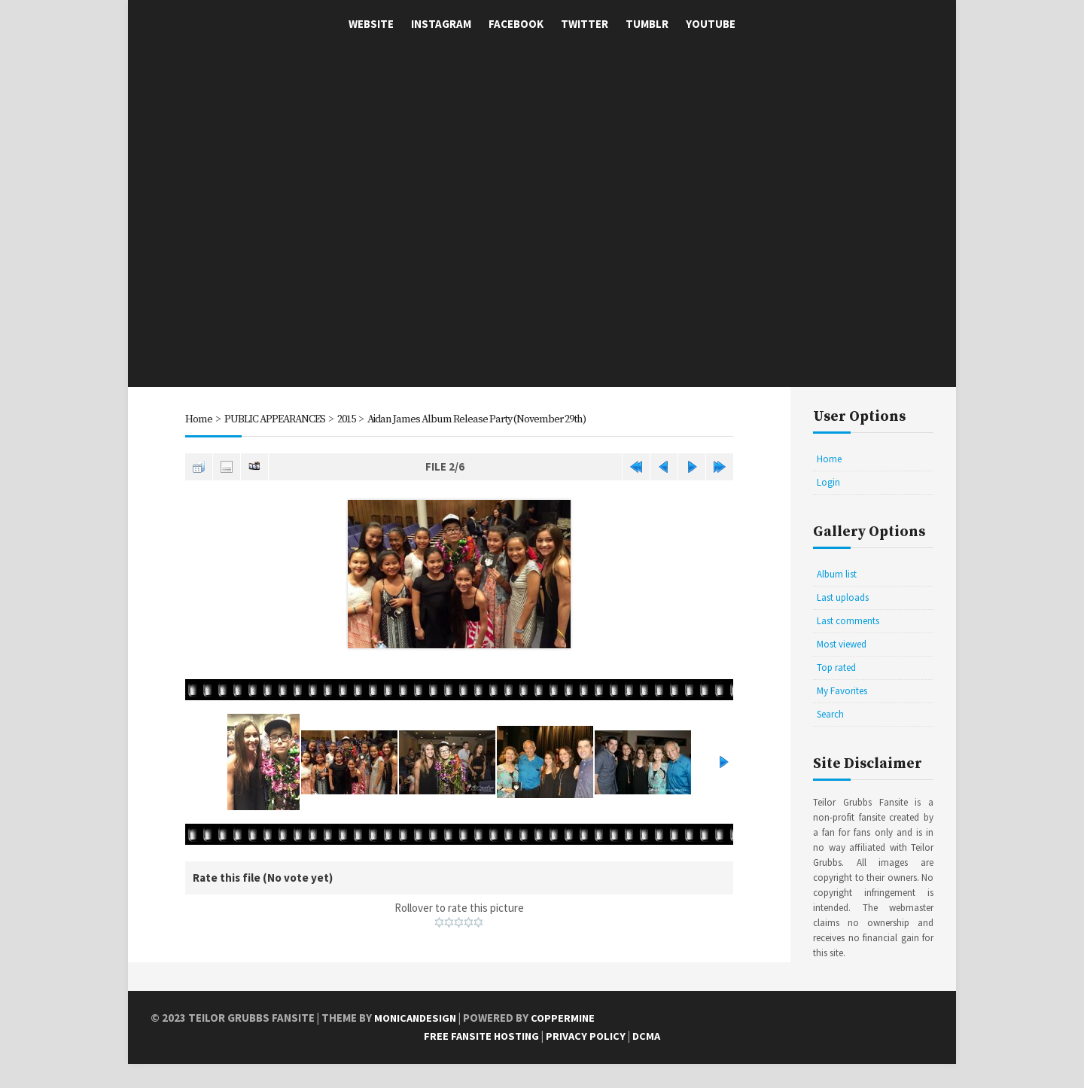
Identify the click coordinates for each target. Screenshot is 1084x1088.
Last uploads (843, 597)
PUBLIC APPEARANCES (277, 419)
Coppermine (568, 1042)
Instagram (441, 24)
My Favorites (842, 690)
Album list (837, 574)
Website (371, 24)
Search (830, 714)
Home (198, 419)
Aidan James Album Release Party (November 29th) (490, 419)
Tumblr (647, 24)
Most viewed (841, 644)
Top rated (836, 667)
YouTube (710, 24)
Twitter (584, 24)
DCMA (650, 1060)
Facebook (516, 24)
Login (828, 482)
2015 (352, 419)
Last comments (848, 620)
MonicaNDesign (417, 1042)
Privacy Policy (588, 1060)
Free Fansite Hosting (480, 1060)
